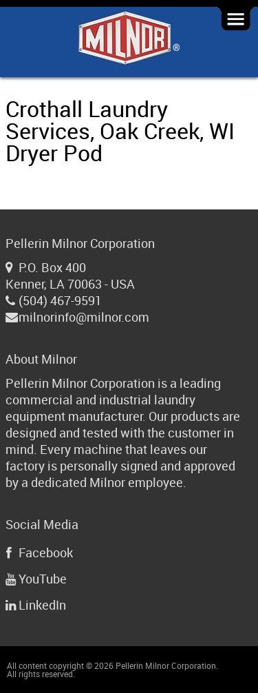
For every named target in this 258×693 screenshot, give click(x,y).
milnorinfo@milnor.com (84, 317)
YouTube (43, 578)
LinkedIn (42, 605)
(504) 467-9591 (60, 300)
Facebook (46, 552)
